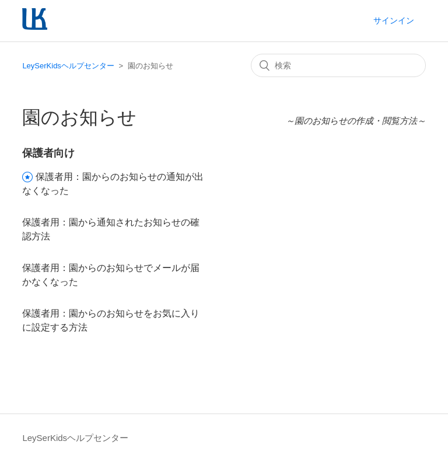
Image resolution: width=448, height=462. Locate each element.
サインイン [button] (393, 20)
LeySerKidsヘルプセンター (68, 65)
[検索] (338, 65)
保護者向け (48, 153)
